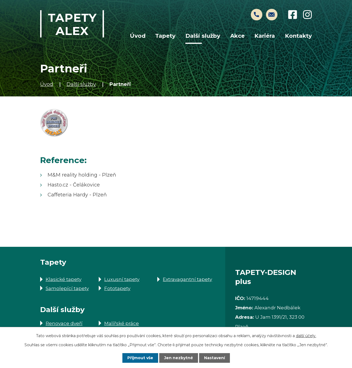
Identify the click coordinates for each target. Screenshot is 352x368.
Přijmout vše (140, 357)
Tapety (165, 35)
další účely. (306, 335)
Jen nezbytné (178, 357)
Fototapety (117, 288)
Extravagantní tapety (187, 279)
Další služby (81, 84)
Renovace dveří (64, 323)
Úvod (46, 84)
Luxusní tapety (121, 279)
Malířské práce (121, 323)
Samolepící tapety (67, 288)
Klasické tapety (63, 279)
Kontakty (298, 35)
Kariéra (264, 35)
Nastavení (214, 357)
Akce (237, 35)
